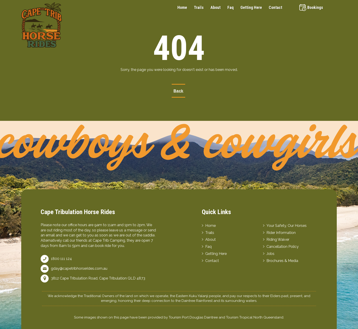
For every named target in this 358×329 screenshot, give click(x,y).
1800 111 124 (61, 258)
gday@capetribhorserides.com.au (79, 268)
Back (178, 90)
